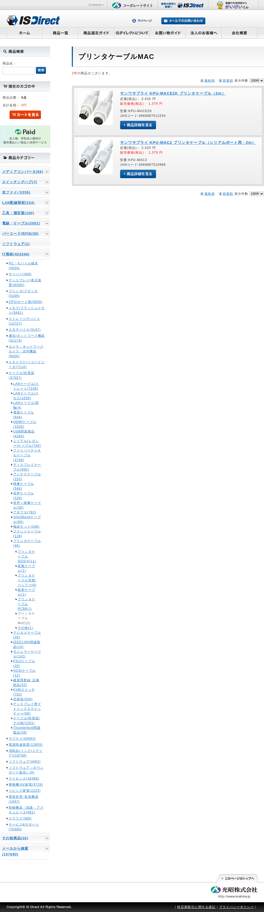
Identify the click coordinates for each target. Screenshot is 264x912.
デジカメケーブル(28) (27, 635)
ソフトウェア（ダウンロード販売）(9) (26, 770)
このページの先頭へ (236, 878)
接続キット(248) (26, 526)
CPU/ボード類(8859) (26, 302)
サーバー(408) (20, 274)
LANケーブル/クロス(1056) (26, 395)
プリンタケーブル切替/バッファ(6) (27, 580)
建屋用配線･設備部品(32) (26, 682)
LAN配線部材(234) (18, 203)
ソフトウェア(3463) (25, 761)
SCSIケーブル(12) (24, 673)
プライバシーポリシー (236, 907)
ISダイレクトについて (132, 32)
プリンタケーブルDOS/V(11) (27, 556)
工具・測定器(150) (18, 213)
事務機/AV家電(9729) (26, 784)
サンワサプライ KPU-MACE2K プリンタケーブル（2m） (173, 93)
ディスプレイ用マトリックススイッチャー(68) (27, 708)
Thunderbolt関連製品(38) (27, 730)
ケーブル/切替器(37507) (21, 375)
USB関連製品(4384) (24, 434)
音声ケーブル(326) (23, 495)
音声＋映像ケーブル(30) (27, 505)
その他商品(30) (15, 838)
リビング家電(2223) (25, 791)
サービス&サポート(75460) (24, 827)
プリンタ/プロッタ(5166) (23, 293)
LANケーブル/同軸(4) (26, 405)
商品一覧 (60, 32)
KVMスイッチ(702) (24, 692)
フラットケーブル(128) (27, 533)
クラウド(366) (20, 818)
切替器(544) (23, 699)
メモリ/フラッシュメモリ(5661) (27, 310)
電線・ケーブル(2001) (21, 223)
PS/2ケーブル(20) (24, 663)
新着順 (228, 80)
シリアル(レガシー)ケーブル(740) (27, 443)
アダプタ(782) (24, 512)
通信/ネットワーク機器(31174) (27, 338)
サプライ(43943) (22, 738)
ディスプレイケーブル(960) (27, 467)
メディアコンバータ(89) (22, 172)
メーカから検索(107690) (15, 851)
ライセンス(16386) (24, 778)
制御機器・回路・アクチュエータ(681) (26, 810)
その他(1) (25, 628)
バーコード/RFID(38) (20, 234)
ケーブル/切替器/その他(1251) (26, 720)
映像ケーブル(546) (23, 486)
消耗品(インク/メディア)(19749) (26, 753)
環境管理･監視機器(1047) (24, 799)
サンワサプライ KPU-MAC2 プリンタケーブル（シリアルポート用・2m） (188, 142)
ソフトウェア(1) (16, 244)
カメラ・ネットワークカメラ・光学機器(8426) (26, 351)
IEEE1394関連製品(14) (26, 644)
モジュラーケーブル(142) (27, 654)
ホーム (24, 32)
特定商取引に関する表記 (196, 907)
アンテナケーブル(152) (27, 476)
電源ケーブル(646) (23, 415)
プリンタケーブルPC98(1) (26, 604)
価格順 (209, 80)
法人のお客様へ (204, 32)
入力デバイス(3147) (25, 329)
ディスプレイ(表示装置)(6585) (25, 282)
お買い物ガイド (168, 32)
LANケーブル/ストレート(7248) (26, 386)
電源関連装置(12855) (26, 745)
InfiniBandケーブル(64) (27, 519)
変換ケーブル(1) (26, 568)
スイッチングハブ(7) (19, 182)
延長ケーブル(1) (26, 592)
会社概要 (239, 32)
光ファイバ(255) (16, 192)
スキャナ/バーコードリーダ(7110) (27, 364)
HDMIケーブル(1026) (24, 424)
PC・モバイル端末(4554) (23, 265)
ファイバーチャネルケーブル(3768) (27, 455)
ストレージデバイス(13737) (24, 321)
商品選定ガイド (96, 32)
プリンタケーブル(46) (27, 543)
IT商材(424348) (16, 254)
